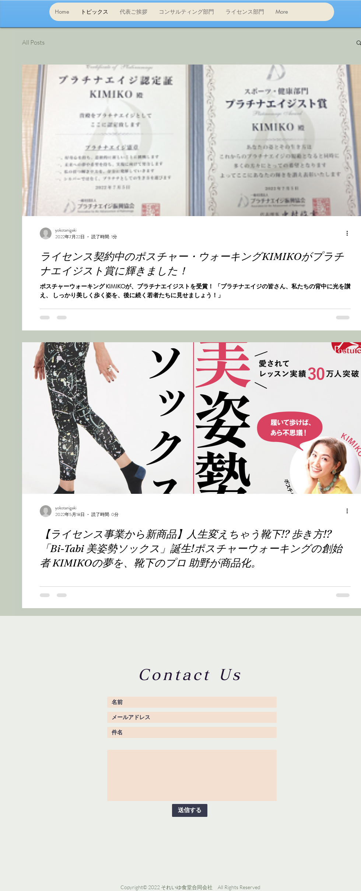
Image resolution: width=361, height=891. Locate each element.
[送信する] (189, 810)
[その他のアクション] (349, 233)
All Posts (33, 42)
